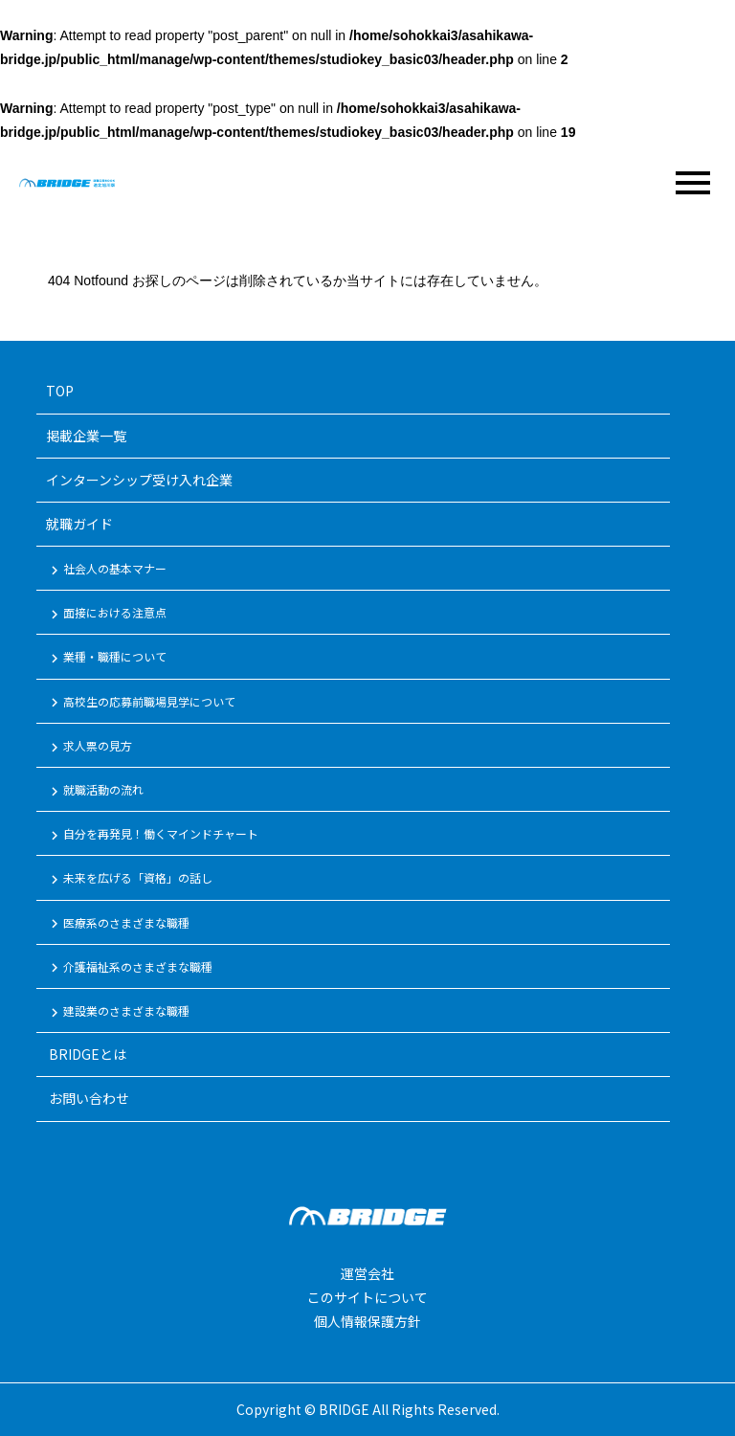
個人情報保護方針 (367, 1321)
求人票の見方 (89, 746)
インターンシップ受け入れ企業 (139, 479)
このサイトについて (367, 1297)
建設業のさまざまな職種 (117, 1011)
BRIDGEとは (86, 1054)
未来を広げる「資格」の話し (129, 878)
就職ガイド (79, 523)
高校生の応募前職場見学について (140, 702)
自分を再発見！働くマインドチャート (152, 834)
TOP (60, 390)
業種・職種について (106, 657)
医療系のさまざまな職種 (117, 923)
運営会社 (367, 1273)
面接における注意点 (106, 613)
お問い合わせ (87, 1098)
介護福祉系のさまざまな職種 (129, 967)
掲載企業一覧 (86, 435)
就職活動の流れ (95, 790)
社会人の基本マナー (106, 569)
